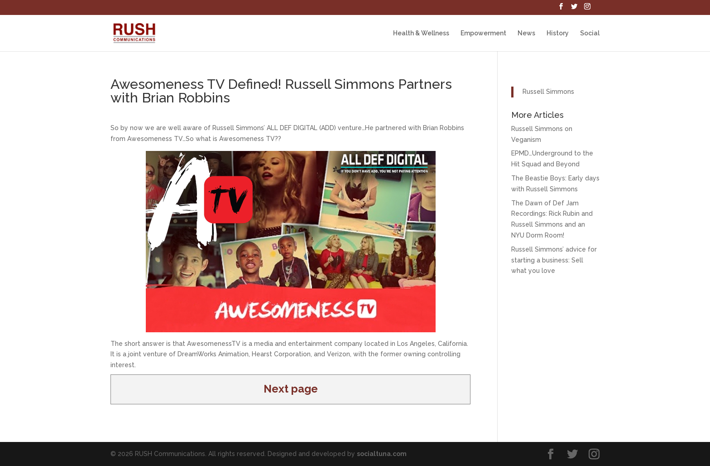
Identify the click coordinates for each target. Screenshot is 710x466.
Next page (291, 389)
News (526, 33)
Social (590, 33)
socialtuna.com (382, 453)
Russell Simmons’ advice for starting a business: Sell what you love (554, 260)
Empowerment (483, 33)
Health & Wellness (421, 33)
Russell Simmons (548, 91)
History (558, 33)
